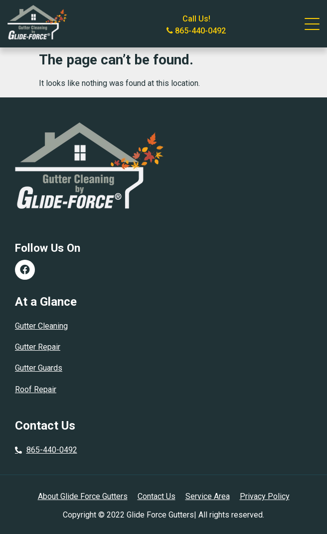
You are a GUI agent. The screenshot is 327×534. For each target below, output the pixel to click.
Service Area (207, 496)
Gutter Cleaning (41, 326)
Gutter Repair (37, 347)
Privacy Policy (265, 496)
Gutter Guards (38, 368)
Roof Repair (35, 389)
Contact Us (156, 496)
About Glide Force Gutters (83, 496)
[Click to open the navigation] (312, 23)
